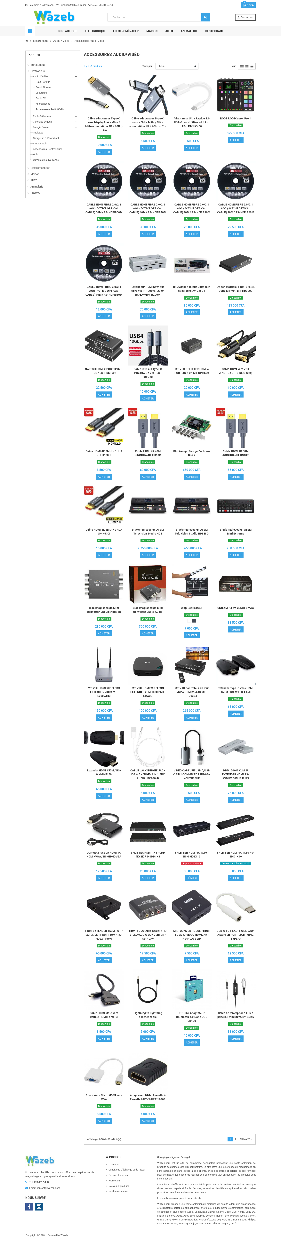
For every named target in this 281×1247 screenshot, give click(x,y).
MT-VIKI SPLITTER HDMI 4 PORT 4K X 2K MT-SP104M (191, 372)
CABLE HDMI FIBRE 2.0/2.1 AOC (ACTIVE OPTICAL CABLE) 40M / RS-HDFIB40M (147, 209)
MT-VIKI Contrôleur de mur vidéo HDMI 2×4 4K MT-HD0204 (192, 695)
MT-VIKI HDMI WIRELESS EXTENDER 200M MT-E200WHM (104, 695)
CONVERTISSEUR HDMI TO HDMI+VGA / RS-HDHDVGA (104, 859)
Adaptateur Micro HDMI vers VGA (104, 1103)
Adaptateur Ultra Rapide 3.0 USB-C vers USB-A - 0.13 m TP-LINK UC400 (192, 122)
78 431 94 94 (100, 5)
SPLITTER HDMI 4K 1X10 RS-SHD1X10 (235, 859)
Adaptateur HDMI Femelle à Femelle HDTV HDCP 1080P (148, 1103)
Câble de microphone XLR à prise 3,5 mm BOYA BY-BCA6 (235, 1020)
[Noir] (194, 624)
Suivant (246, 1146)
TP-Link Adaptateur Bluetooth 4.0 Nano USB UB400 (191, 1022)
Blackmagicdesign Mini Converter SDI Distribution (104, 612)
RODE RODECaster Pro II (235, 118)
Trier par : (148, 66)
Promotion (114, 1187)
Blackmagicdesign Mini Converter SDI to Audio (148, 612)
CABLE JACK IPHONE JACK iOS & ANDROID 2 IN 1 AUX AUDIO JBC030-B (147, 778)
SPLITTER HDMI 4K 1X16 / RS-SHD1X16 (192, 859)
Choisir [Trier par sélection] (161, 66)
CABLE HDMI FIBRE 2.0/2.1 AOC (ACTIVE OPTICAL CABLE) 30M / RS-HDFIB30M (191, 209)
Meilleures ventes (118, 1198)
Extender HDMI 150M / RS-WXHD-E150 (104, 776)
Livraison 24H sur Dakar (71, 5)
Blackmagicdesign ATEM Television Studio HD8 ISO (192, 534)
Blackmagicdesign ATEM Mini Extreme (236, 534)
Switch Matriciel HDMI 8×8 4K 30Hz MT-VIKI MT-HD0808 (236, 289)
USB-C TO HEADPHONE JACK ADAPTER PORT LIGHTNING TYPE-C (235, 940)
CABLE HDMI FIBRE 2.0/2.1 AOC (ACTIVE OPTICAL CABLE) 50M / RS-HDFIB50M (103, 209)
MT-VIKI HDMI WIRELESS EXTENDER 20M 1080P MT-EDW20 (147, 695)
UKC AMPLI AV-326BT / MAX (235, 611)
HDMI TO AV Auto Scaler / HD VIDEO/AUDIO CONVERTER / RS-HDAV (148, 940)
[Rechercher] (159, 17)
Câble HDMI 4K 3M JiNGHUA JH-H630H (104, 455)
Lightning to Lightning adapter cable (147, 1020)
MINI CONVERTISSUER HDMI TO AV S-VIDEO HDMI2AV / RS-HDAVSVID (191, 940)
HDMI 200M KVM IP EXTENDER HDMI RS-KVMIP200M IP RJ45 (235, 778)
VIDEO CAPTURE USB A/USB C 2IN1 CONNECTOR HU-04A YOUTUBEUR (191, 778)
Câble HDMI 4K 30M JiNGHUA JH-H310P (235, 455)
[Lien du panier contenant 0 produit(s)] (248, 5)
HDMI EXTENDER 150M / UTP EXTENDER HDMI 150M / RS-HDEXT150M (104, 940)
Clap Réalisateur (191, 611)
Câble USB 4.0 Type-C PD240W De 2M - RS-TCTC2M (148, 374)
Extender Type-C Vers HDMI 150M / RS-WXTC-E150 (235, 693)
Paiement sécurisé (118, 1181)
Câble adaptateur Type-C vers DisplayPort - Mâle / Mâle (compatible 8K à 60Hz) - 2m (104, 124)
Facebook (29, 1213)
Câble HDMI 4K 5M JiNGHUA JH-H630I (104, 534)
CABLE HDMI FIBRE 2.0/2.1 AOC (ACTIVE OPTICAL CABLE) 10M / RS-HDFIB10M (103, 291)
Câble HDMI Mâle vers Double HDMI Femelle (104, 1020)
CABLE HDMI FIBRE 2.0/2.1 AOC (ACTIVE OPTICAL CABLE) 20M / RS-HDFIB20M (235, 209)
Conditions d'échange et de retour (126, 1176)
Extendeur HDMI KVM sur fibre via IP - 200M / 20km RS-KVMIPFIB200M (147, 291)
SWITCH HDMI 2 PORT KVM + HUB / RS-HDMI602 (104, 372)
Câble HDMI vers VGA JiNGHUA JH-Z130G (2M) (235, 372)
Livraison (113, 1171)
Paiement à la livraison (39, 5)
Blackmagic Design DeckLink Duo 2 (191, 455)
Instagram (39, 1213)
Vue (234, 66)
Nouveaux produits (118, 1192)
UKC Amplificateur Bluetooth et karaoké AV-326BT (191, 289)
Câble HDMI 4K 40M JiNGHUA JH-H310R (148, 455)
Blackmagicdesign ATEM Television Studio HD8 (148, 534)
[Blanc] (189, 624)
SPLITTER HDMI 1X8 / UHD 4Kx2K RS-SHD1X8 (148, 859)
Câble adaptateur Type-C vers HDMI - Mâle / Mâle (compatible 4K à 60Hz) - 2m (147, 122)
